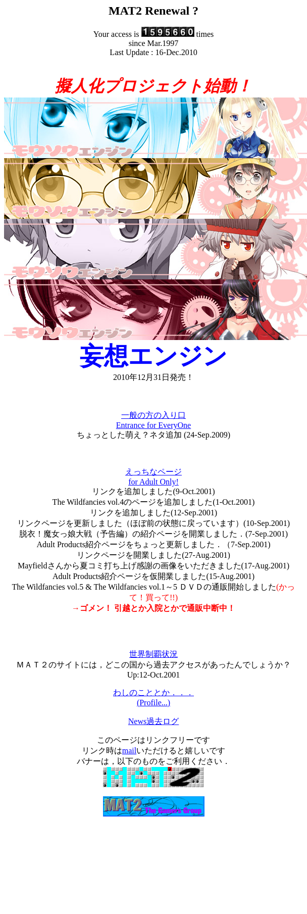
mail (129, 750)
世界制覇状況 (153, 654)
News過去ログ (153, 721)
